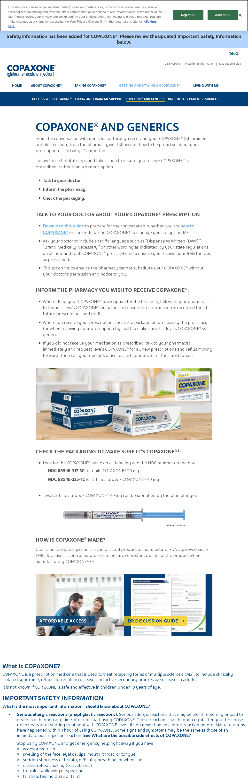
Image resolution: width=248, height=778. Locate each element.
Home (17, 86)
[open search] (236, 86)
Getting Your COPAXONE (52, 99)
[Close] (240, 15)
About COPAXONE (46, 86)
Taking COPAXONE (90, 86)
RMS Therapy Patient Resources (193, 99)
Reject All (188, 15)
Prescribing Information (199, 63)
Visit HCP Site (172, 63)
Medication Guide (230, 63)
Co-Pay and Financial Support (99, 99)
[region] (124, 15)
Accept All (223, 15)
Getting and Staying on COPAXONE (149, 86)
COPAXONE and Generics (145, 99)
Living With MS (206, 86)
